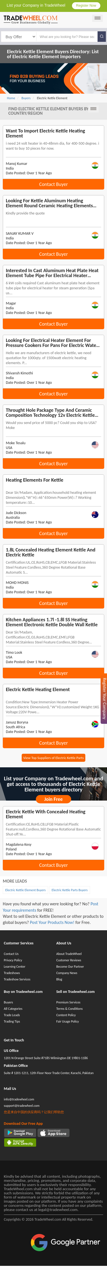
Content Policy (66, 1015)
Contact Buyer (53, 184)
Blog (59, 979)
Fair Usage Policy (67, 1021)
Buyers (8, 1002)
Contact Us (11, 954)
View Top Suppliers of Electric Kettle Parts (53, 758)
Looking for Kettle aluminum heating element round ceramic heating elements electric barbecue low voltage (49, 203)
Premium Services (68, 1002)
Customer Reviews (68, 960)
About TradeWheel (68, 954)
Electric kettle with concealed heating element (45, 814)
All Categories (13, 1009)
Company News (66, 973)
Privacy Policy (13, 960)
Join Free (53, 799)
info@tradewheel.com (19, 1099)
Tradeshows (12, 973)
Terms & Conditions (69, 1009)
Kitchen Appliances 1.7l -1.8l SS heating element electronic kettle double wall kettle (52, 622)
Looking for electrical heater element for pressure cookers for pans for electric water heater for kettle (52, 343)
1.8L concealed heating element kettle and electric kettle (50, 552)
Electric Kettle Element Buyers (25, 890)
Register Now (86, 5)
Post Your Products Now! (52, 922)
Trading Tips (12, 1021)
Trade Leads (12, 1015)
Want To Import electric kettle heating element (45, 133)
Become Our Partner (70, 967)
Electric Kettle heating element (38, 689)
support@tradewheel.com (21, 1106)
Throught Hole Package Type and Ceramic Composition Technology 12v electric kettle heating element (50, 413)
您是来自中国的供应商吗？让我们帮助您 (34, 1112)
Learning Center (14, 967)
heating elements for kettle (34, 479)
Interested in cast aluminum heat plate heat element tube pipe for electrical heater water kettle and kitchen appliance (52, 273)
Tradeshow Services (17, 979)
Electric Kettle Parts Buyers (70, 890)
